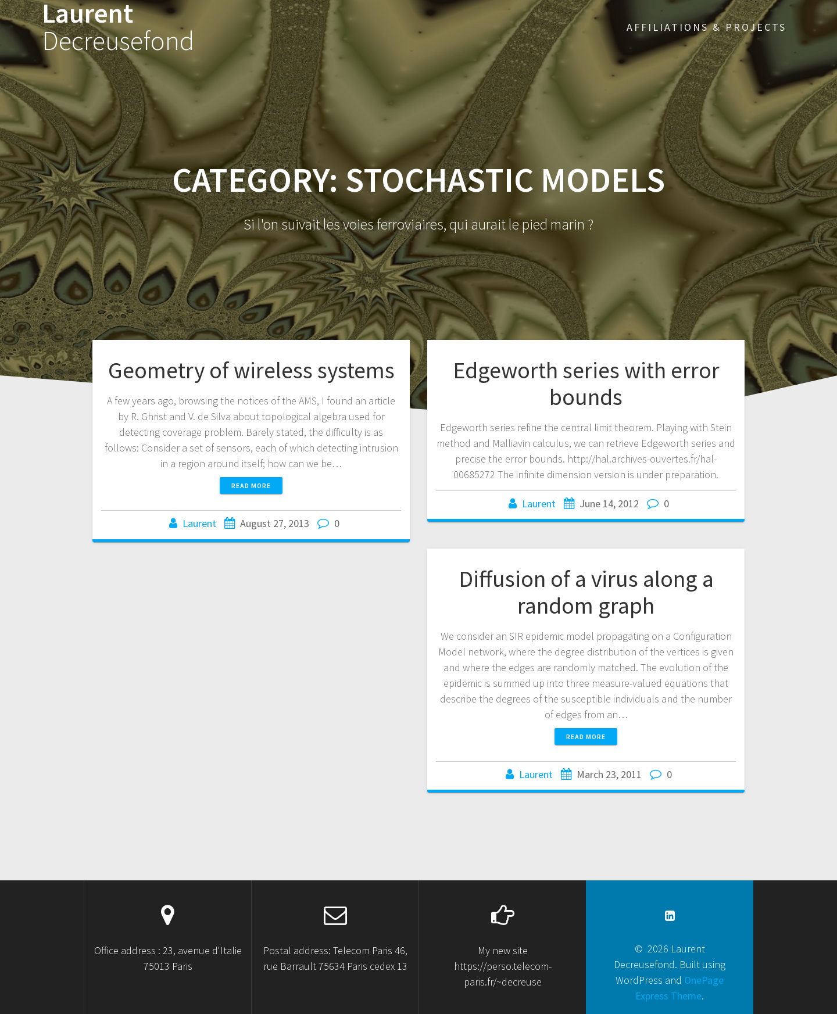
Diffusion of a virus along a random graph (586, 592)
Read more (251, 485)
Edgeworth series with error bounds (586, 383)
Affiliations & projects (706, 27)
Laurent (118, 27)
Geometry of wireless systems (251, 370)
